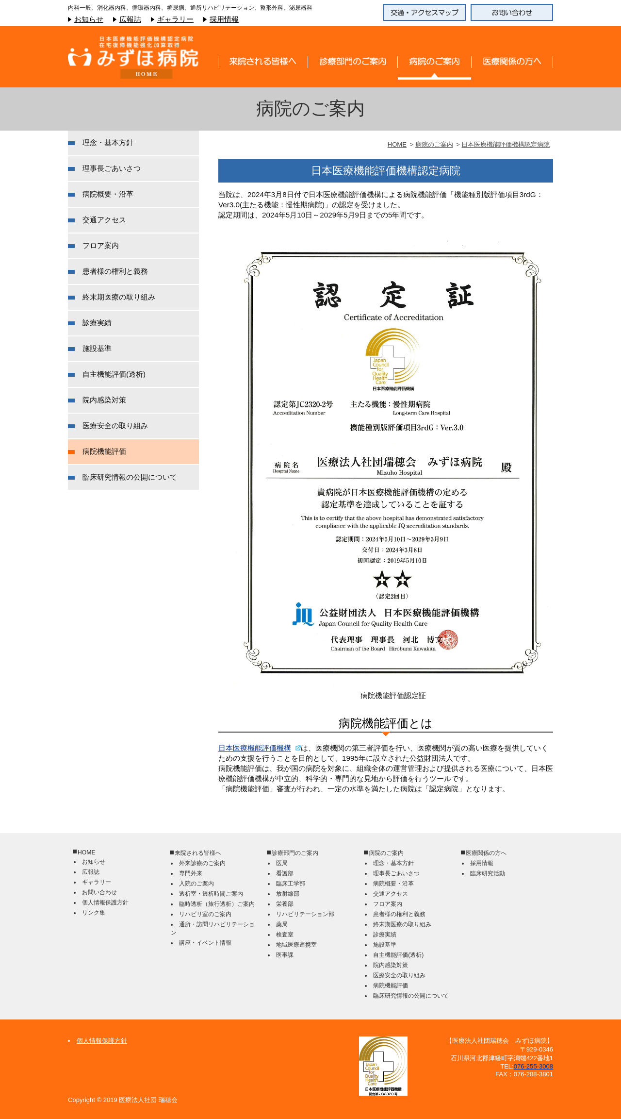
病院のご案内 (434, 144)
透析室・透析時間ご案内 (211, 893)
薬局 (282, 924)
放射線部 (287, 893)
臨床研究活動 (487, 873)
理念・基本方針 (107, 142)
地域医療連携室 (296, 944)
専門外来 (190, 873)
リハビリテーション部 (305, 914)
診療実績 (97, 322)
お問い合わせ (99, 892)
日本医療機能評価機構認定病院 (505, 144)
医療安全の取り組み (115, 425)
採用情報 (224, 19)
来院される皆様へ (198, 853)
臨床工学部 (290, 883)
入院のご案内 (196, 883)
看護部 (285, 873)
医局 (282, 863)
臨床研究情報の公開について (129, 477)
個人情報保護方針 (105, 902)
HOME (397, 144)
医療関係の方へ (486, 853)
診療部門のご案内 (295, 853)
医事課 (285, 955)
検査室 (285, 934)
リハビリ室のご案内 (205, 914)
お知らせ (88, 19)
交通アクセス (104, 220)
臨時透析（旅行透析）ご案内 (217, 904)
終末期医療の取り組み (118, 297)
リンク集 (93, 912)
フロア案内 (100, 245)
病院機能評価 (104, 451)
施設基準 (97, 348)
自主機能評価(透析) (114, 374)
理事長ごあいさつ (111, 168)
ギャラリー (175, 19)
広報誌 (130, 19)
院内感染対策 (104, 400)
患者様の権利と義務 (115, 271)
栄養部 (285, 904)
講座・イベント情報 (205, 942)
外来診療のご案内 (202, 863)
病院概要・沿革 (107, 194)
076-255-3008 (533, 1066)
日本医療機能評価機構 (254, 748)
